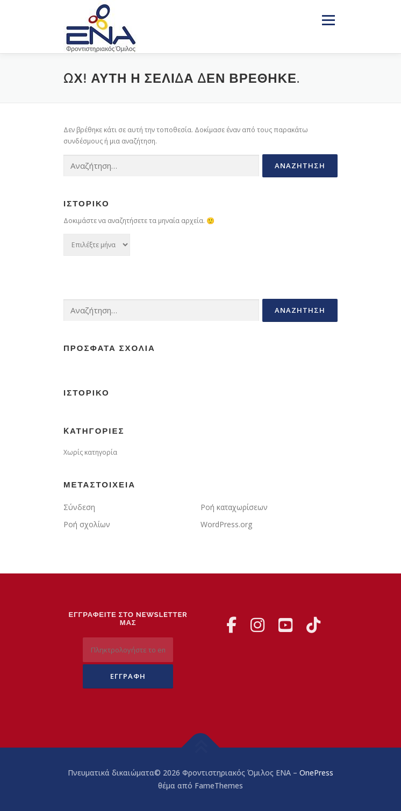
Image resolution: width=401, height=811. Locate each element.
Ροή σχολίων (86, 524)
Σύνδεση (79, 507)
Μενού (328, 20)
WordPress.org (226, 524)
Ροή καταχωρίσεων (234, 507)
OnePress (316, 772)
